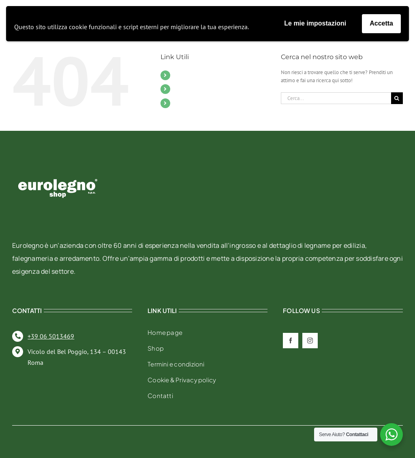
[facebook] (290, 340)
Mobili (183, 75)
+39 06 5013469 (51, 336)
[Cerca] (397, 98)
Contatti (185, 89)
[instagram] (310, 340)
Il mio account (194, 103)
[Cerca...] (336, 98)
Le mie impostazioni (315, 23)
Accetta (381, 23)
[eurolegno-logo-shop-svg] (57, 165)
